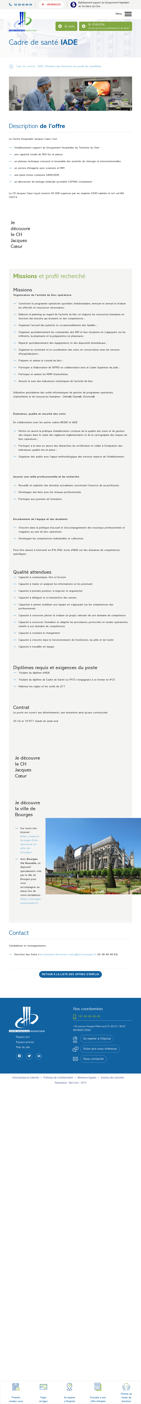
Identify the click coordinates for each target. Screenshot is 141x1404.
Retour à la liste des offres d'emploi (70, 974)
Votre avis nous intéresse (100, 1049)
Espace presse (25, 1042)
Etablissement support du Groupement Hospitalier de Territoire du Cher (103, 5)
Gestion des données (112, 1077)
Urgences (51, 4)
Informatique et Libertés (25, 1077)
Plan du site (23, 1047)
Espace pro (23, 1037)
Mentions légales (86, 1077)
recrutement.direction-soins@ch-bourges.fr (67, 954)
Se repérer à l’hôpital (97, 1038)
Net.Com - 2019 (77, 1082)
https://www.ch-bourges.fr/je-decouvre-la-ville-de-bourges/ (30, 844)
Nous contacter (93, 1059)
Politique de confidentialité (58, 1077)
